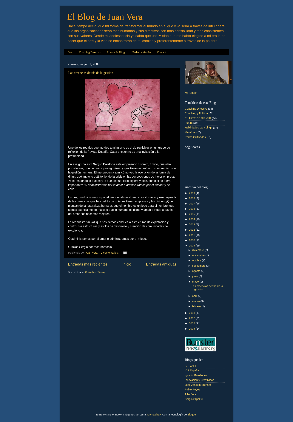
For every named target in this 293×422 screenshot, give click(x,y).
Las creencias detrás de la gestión (90, 73)
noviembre (199, 255)
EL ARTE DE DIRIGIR (198, 118)
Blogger (192, 414)
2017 (192, 203)
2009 (192, 245)
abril (195, 295)
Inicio (126, 264)
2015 (192, 213)
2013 (192, 224)
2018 (192, 198)
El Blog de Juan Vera (105, 17)
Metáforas (191, 132)
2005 (192, 328)
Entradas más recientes (88, 264)
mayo (196, 281)
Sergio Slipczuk (194, 399)
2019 (192, 193)
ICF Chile (190, 365)
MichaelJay (154, 414)
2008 (192, 312)
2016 (192, 208)
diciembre (198, 250)
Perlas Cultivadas (195, 137)
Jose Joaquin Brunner (198, 384)
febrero (197, 306)
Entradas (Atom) (95, 272)
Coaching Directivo (90, 52)
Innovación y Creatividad (199, 379)
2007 (192, 318)
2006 (192, 323)
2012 (192, 229)
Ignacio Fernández (196, 375)
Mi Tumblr (191, 92)
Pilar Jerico (191, 394)
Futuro (189, 122)
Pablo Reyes (192, 389)
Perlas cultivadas (141, 52)
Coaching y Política (196, 113)
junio (195, 276)
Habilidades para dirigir (198, 127)
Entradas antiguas (161, 264)
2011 (192, 235)
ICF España (192, 370)
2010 (192, 240)
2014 (192, 219)
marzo (196, 301)
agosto (196, 270)
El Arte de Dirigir (117, 52)
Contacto (162, 52)
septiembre (199, 265)
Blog (70, 52)
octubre (197, 260)
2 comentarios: (110, 252)
